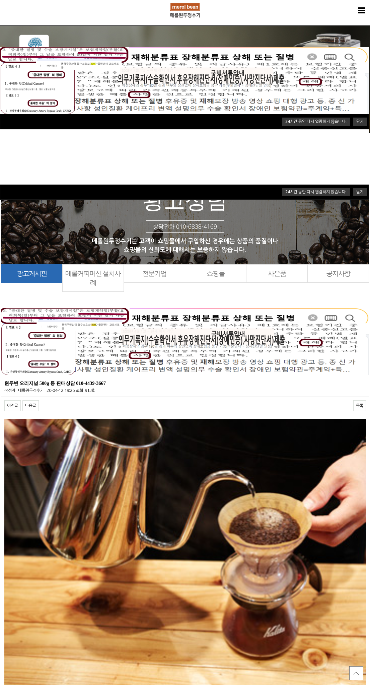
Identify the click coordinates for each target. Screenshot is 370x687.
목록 (359, 406)
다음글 (30, 406)
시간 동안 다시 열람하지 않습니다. (316, 192)
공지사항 (338, 273)
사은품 (277, 273)
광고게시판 (32, 273)
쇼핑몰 (216, 273)
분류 (362, 10)
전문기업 (154, 273)
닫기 (360, 192)
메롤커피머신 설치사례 (93, 278)
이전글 (12, 406)
